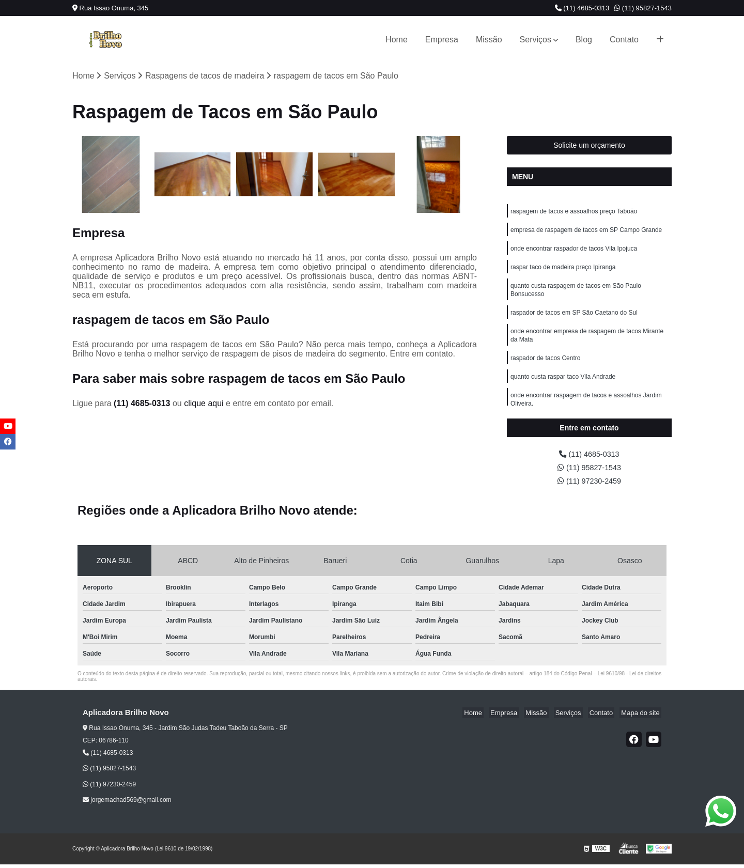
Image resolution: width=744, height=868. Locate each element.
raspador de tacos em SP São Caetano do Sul (574, 320)
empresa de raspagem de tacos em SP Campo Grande (586, 232)
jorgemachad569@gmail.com (127, 804)
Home (396, 39)
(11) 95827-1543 (643, 8)
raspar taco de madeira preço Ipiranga (562, 271)
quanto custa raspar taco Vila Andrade (562, 388)
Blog (584, 39)
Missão (489, 39)
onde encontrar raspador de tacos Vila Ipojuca (573, 252)
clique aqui (204, 404)
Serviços (535, 39)
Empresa (441, 39)
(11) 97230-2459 (589, 484)
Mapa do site (642, 717)
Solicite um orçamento (589, 146)
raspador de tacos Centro (545, 369)
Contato (624, 39)
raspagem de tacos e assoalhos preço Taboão (573, 212)
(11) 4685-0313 (582, 8)
